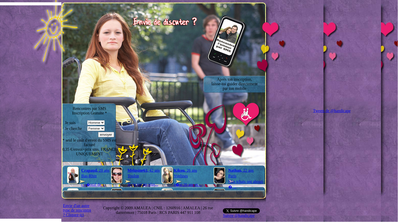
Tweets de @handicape (332, 111)
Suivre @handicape (239, 215)
